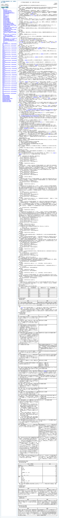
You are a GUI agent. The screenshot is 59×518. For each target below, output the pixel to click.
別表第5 (26, 60)
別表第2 (42, 53)
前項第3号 (31, 128)
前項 (33, 12)
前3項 (39, 48)
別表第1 (40, 47)
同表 (21, 66)
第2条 (54, 152)
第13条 (40, 96)
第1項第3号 (26, 128)
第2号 (22, 307)
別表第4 (45, 371)
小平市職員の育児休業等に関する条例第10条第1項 (40, 109)
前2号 (22, 40)
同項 (51, 42)
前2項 (32, 14)
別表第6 (27, 62)
